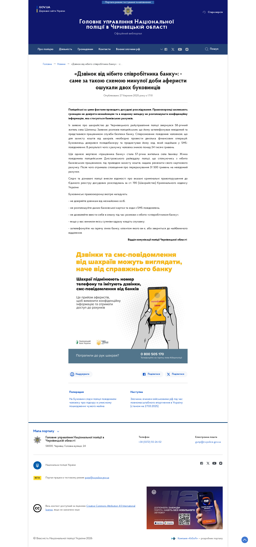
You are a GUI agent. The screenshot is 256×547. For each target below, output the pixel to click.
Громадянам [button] (85, 49)
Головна (47, 64)
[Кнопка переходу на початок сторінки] (243, 539)
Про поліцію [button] (45, 49)
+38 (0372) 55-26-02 (150, 442)
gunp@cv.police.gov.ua (208, 442)
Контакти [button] (105, 49)
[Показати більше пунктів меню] (161, 49)
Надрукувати (82, 374)
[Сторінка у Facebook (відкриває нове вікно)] (166, 49)
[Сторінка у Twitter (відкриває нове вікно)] (173, 49)
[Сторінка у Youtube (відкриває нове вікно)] (180, 49)
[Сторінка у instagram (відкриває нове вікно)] (187, 49)
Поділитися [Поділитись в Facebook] (154, 374)
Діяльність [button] (65, 49)
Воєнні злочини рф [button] (128, 49)
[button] (46, 431)
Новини (61, 64)
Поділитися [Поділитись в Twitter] (178, 374)
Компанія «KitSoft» (188, 538)
